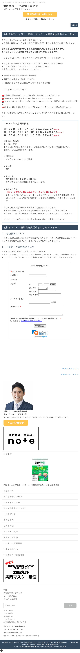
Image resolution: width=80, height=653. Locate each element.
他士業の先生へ (11, 549)
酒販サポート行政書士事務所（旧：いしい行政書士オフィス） (34, 642)
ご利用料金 (9, 526)
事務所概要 (8, 610)
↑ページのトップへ (70, 369)
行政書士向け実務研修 (14, 555)
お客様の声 (9, 491)
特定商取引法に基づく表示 (15, 622)
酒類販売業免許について (15, 508)
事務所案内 (9, 520)
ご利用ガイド (10, 514)
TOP (6, 590)
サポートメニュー (12, 503)
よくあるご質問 (11, 532)
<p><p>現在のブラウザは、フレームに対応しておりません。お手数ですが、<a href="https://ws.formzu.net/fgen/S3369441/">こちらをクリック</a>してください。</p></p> (40, 314)
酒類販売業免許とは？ (13, 593)
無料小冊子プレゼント (14, 497)
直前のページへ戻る (69, 374)
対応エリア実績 (11, 537)
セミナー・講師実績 (13, 543)
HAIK (64, 646)
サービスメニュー (11, 596)
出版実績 (8, 454)
